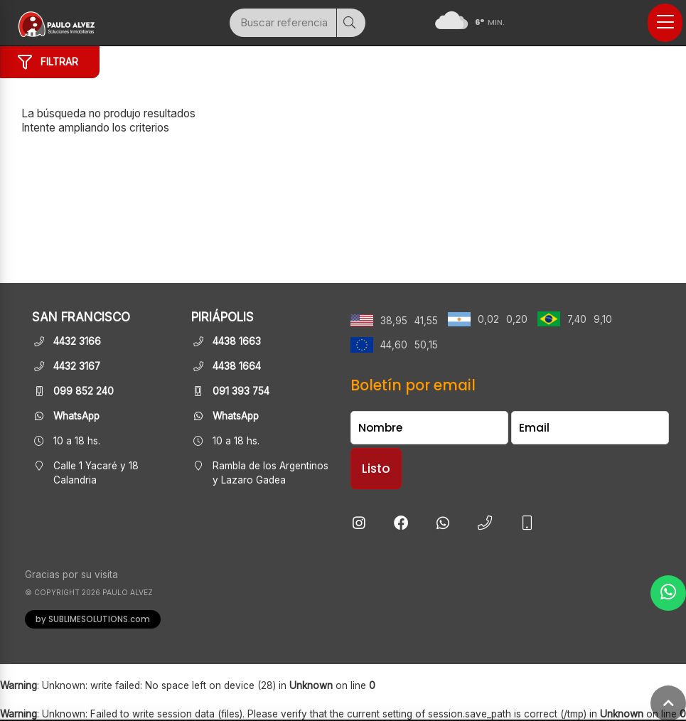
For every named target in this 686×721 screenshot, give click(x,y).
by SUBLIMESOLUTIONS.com (93, 619)
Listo (376, 468)
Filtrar (48, 62)
